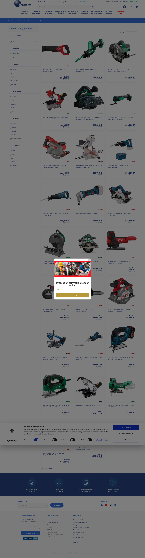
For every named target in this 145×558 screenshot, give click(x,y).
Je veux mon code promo (72, 295)
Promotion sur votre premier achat (72, 284)
